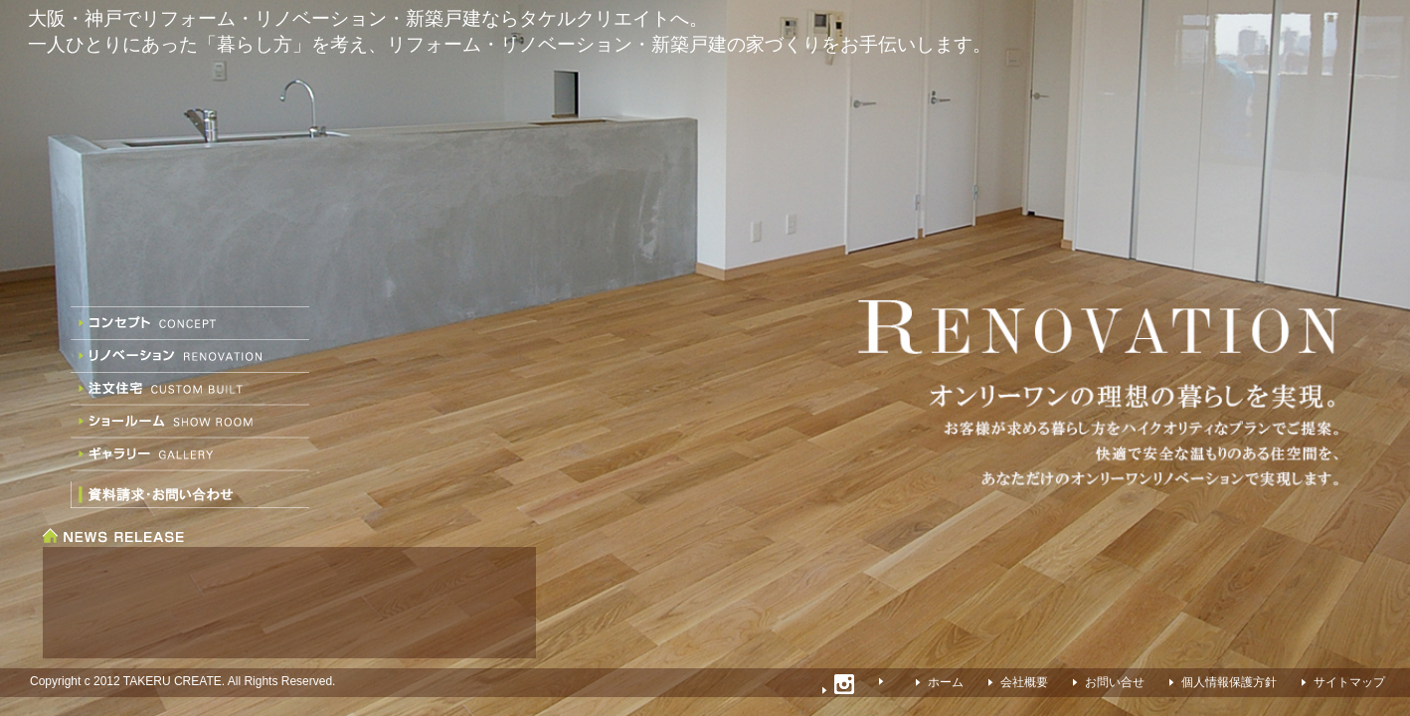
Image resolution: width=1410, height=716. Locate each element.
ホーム (946, 682)
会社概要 (1024, 682)
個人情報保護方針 (1229, 682)
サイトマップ (1349, 682)
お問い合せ (1115, 682)
